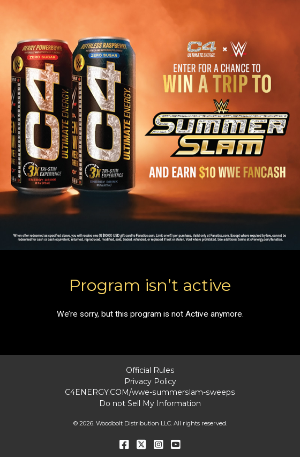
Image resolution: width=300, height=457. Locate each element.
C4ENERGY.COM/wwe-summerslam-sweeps (150, 392)
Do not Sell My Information (150, 403)
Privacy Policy (150, 381)
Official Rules (150, 370)
